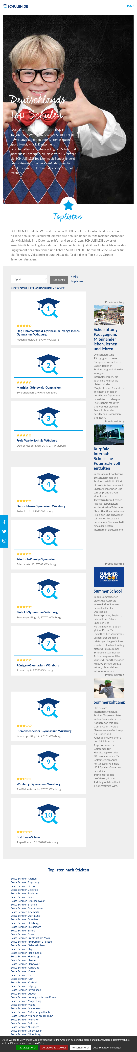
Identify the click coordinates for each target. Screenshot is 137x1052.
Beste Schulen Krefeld (24, 982)
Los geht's (59, 279)
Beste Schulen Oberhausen (26, 1030)
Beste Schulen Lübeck (23, 993)
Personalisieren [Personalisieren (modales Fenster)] (80, 1047)
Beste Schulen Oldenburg (25, 1034)
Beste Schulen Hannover (25, 963)
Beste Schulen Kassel (23, 971)
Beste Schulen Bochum (24, 893)
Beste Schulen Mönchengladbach (30, 1012)
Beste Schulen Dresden (24, 919)
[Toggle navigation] (79, 6)
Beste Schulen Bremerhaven (27, 908)
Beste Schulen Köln (22, 978)
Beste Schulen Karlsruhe (25, 967)
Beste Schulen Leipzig (23, 986)
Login (130, 5)
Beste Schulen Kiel (21, 974)
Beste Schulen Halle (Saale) (26, 952)
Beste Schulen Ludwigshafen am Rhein (33, 997)
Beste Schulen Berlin (23, 885)
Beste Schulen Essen (23, 934)
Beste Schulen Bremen (24, 904)
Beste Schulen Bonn (22, 897)
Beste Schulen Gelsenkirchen (28, 945)
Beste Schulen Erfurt (23, 930)
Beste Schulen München (25, 1019)
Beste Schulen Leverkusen (26, 989)
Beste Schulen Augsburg (25, 882)
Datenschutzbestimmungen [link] (107, 1047)
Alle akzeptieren (27, 1047)
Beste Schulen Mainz (23, 1004)
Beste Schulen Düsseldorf (26, 926)
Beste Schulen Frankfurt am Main (30, 937)
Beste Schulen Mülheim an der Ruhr (32, 1015)
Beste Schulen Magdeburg (26, 1000)
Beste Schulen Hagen (23, 949)
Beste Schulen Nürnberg (25, 1026)
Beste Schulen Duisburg (25, 923)
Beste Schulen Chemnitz (25, 911)
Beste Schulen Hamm (23, 960)
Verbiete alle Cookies (54, 1047)
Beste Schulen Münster (24, 1023)
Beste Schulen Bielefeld (24, 889)
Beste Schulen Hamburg (25, 956)
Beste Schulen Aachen (24, 878)
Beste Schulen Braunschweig (27, 900)
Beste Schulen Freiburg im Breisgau (31, 941)
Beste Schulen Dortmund (25, 915)
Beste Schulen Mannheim (25, 1008)
